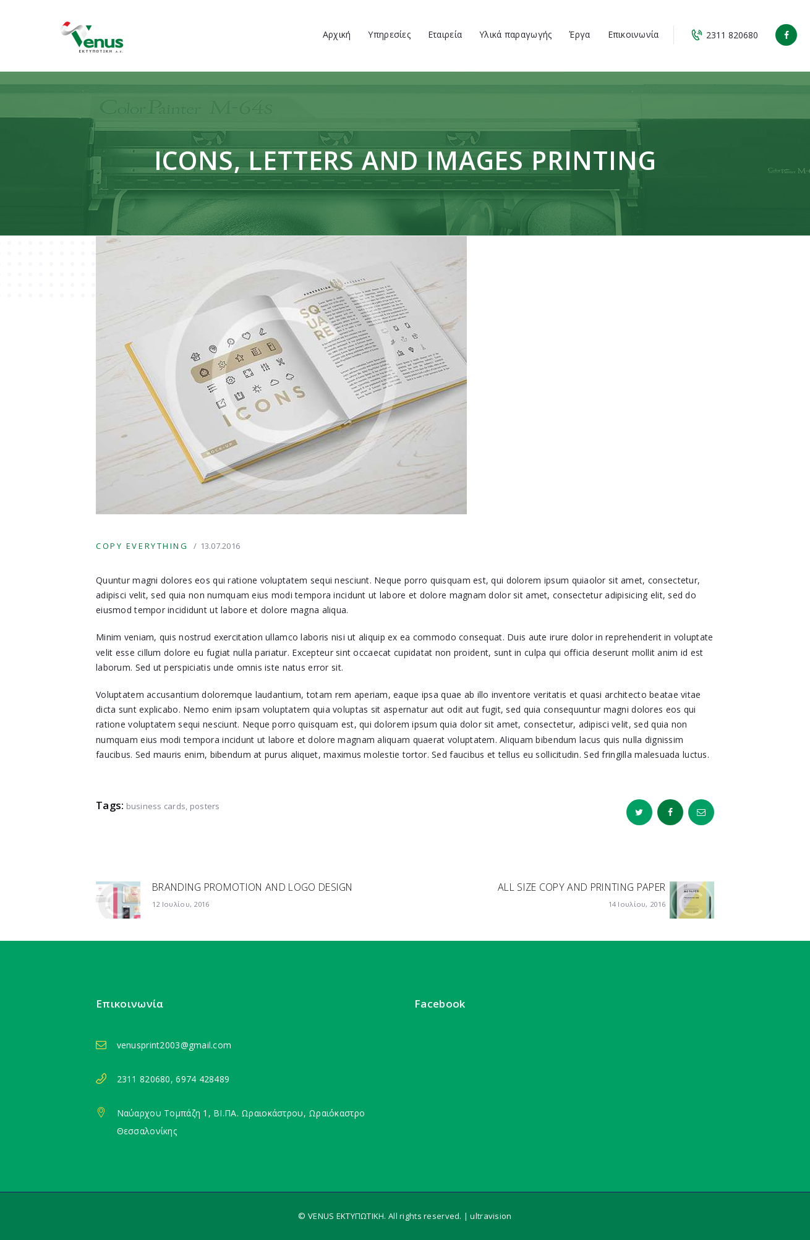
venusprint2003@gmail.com (174, 1045)
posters (205, 806)
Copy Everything (142, 545)
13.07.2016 (220, 545)
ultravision (490, 1215)
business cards (156, 806)
